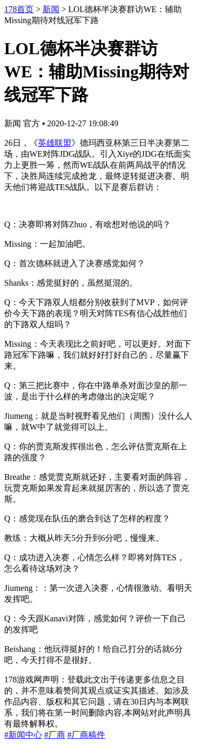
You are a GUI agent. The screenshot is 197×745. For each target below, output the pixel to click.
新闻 (51, 9)
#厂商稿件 (86, 734)
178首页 (19, 9)
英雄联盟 (54, 142)
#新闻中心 (23, 734)
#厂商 (54, 734)
